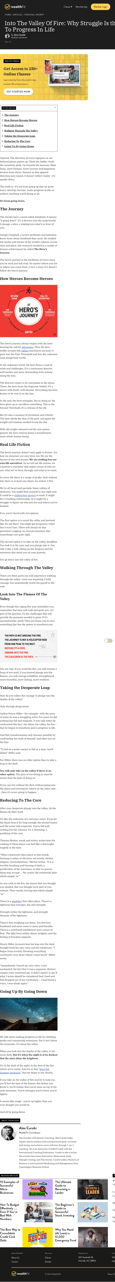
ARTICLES (17, 14)
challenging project (25, 495)
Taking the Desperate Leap (19, 136)
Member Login (100, 6)
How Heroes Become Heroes (20, 120)
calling (25, 350)
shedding (17, 901)
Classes (48, 1257)
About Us (15, 1257)
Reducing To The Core (17, 141)
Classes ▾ (68, 6)
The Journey (11, 115)
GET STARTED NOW (18, 91)
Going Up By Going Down (19, 146)
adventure (27, 347)
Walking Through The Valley (21, 130)
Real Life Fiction (13, 125)
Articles (48, 1262)
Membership (81, 6)
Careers (15, 1262)
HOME (8, 14)
